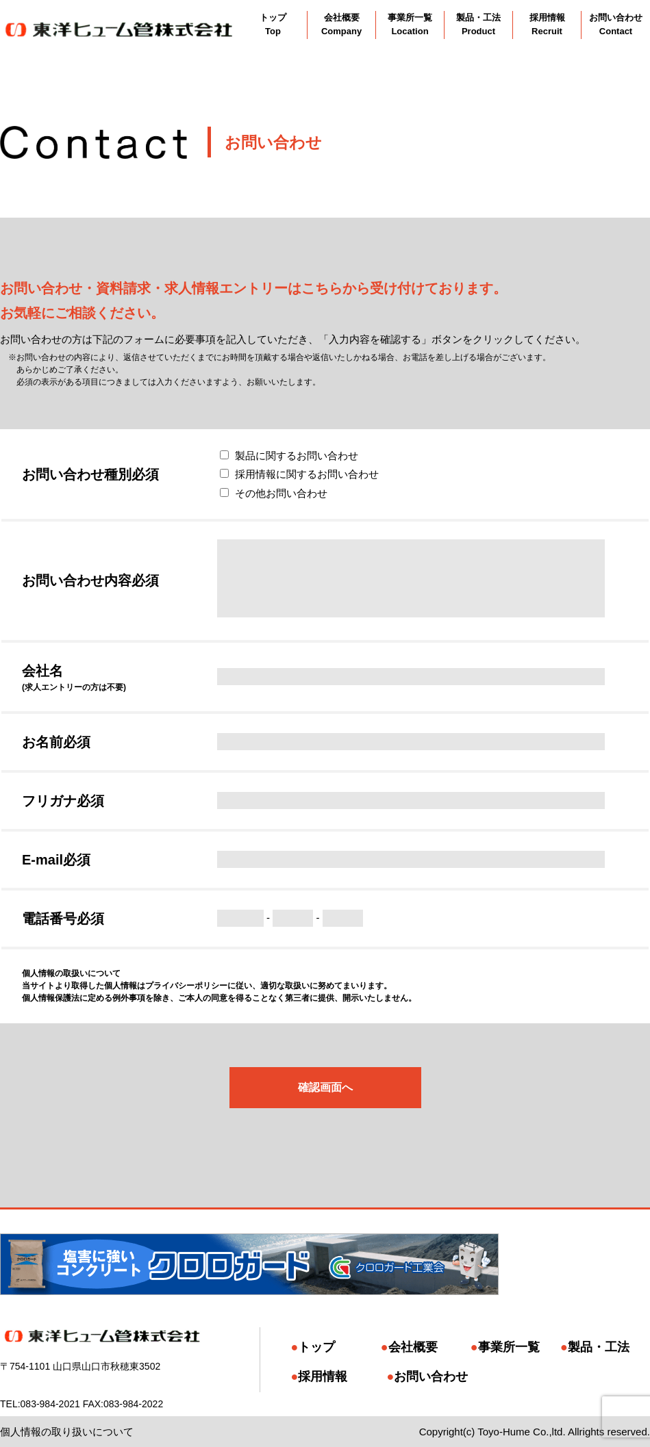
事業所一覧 (509, 1347)
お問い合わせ (431, 1376)
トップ (316, 1347)
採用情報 (322, 1376)
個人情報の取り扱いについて (67, 1431)
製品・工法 (598, 1347)
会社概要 (413, 1347)
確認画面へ (325, 1087)
